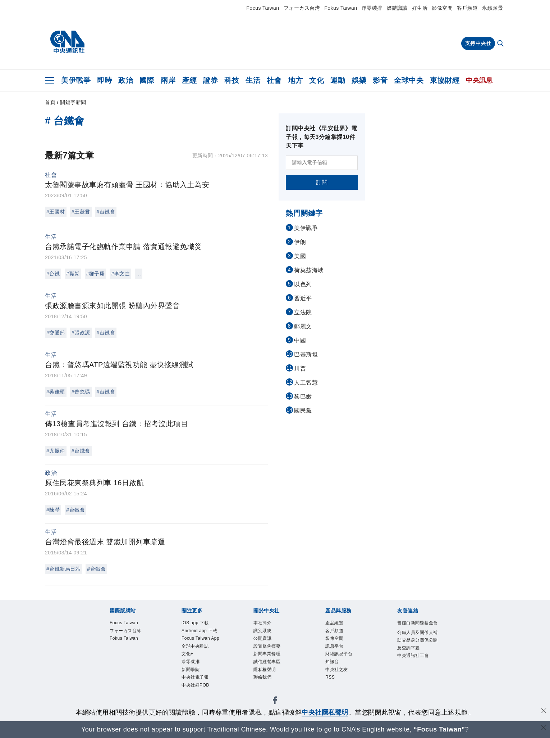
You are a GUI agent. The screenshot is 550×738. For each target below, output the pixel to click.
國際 (146, 80)
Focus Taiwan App (200, 638)
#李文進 (120, 273)
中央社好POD (196, 685)
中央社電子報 (195, 677)
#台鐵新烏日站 (63, 569)
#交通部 (55, 333)
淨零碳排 (372, 7)
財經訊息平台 (338, 653)
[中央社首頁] (67, 42)
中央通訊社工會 (413, 655)
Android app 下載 (199, 630)
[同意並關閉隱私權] (543, 711)
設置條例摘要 (266, 646)
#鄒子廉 (95, 273)
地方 (295, 80)
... (138, 273)
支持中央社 (478, 43)
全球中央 (408, 80)
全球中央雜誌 (195, 646)
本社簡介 (262, 622)
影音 (380, 80)
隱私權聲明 (264, 669)
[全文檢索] (501, 44)
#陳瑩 (53, 510)
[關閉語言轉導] (543, 728)
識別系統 (262, 630)
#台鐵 (53, 273)
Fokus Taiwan (340, 7)
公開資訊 (262, 638)
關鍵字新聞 (73, 102)
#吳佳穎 (55, 392)
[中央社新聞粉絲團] (275, 701)
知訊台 (332, 661)
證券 (210, 80)
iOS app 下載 (195, 622)
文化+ (187, 653)
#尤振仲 (55, 451)
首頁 (50, 102)
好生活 (420, 7)
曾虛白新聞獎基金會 (417, 622)
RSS (330, 677)
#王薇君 (81, 212)
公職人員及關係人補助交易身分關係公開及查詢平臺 (417, 640)
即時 (104, 80)
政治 (125, 80)
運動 (337, 80)
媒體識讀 (397, 7)
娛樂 (359, 80)
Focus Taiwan (262, 7)
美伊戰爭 (76, 80)
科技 (231, 80)
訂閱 (322, 182)
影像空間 (442, 7)
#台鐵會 (106, 212)
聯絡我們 (262, 677)
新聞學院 (191, 669)
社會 (274, 80)
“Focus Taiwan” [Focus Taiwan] (439, 729)
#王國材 (55, 212)
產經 (189, 80)
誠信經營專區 (266, 661)
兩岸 (168, 80)
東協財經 (444, 80)
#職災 (72, 273)
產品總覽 (334, 622)
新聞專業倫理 (266, 653)
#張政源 (81, 333)
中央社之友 (336, 669)
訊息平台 (334, 646)
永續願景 (492, 7)
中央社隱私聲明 (325, 712)
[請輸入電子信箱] (322, 163)
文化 (316, 80)
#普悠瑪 (81, 392)
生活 (253, 80)
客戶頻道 (467, 7)
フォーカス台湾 (302, 7)
